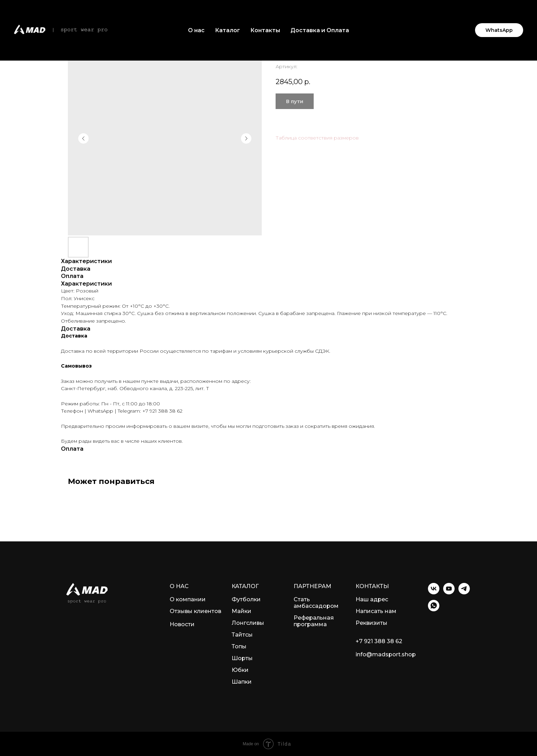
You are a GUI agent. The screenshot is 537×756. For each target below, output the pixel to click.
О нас (196, 30)
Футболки (246, 599)
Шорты (242, 658)
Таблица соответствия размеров (317, 138)
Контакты (265, 30)
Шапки (242, 681)
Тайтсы (242, 634)
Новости (182, 624)
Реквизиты (371, 623)
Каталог (227, 30)
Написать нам (376, 611)
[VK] (433, 592)
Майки (241, 611)
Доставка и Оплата (319, 30)
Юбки (240, 670)
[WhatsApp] (433, 609)
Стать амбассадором (316, 602)
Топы (239, 646)
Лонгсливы (248, 623)
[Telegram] (464, 592)
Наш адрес (372, 599)
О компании (188, 599)
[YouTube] (449, 592)
